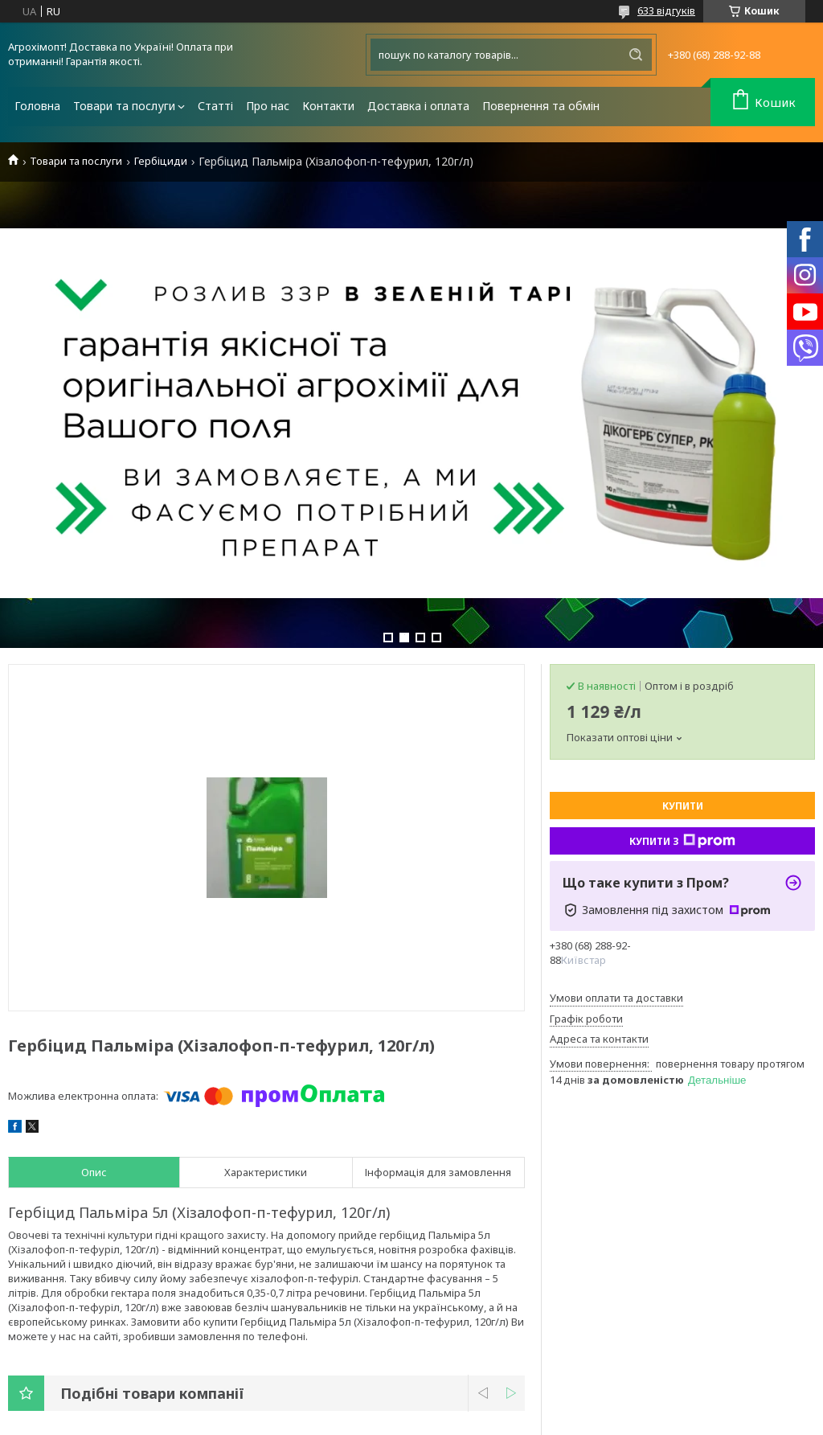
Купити (682, 806)
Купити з (682, 841)
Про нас (267, 105)
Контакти (328, 105)
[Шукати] (636, 55)
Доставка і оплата (418, 105)
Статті (215, 105)
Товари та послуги (124, 105)
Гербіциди (160, 161)
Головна (37, 105)
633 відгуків (666, 10)
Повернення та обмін (541, 105)
